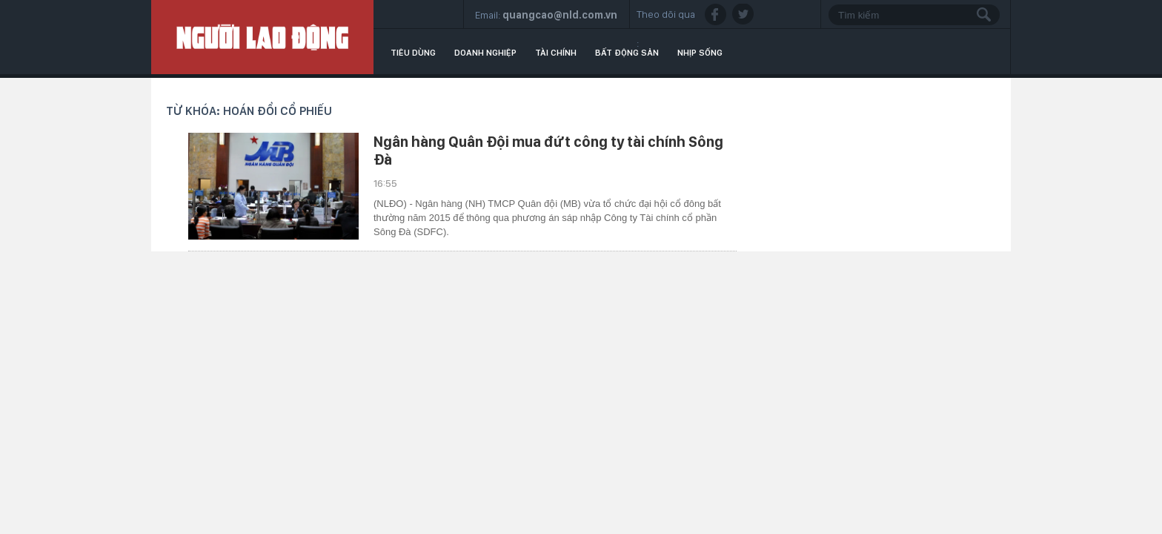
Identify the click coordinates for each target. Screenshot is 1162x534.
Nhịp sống (700, 52)
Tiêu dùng (413, 52)
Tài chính (556, 52)
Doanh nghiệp (485, 52)
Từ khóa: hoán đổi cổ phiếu (249, 111)
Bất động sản (627, 52)
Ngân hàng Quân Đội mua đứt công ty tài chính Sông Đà (548, 150)
